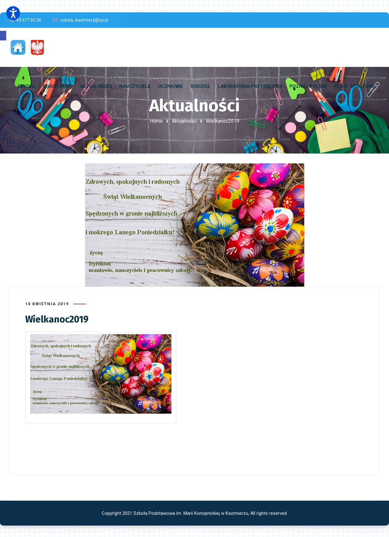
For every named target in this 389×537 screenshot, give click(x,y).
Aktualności (184, 121)
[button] (3, 35)
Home (156, 121)
